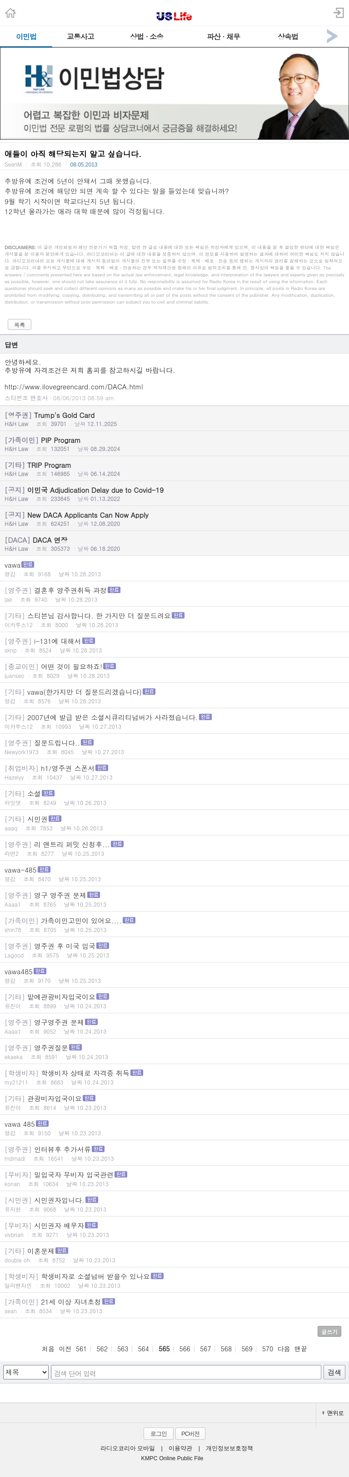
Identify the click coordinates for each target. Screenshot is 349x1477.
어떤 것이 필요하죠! (174, 670)
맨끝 (300, 1348)
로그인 (158, 1433)
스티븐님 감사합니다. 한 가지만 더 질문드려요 (174, 619)
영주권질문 (174, 1051)
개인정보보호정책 (229, 1448)
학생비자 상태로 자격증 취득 (174, 1077)
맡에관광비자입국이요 (174, 1001)
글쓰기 (329, 1331)
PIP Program (174, 443)
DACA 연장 (174, 543)
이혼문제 (174, 1255)
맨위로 (333, 1412)
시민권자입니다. (174, 1204)
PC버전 (190, 1433)
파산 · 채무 (223, 36)
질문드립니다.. (174, 747)
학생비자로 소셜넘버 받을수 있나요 (174, 1280)
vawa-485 (174, 874)
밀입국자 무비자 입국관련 (174, 1178)
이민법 (26, 36)
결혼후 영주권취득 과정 (174, 594)
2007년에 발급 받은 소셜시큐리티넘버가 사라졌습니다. (174, 721)
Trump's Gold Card (174, 418)
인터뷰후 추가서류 (174, 1153)
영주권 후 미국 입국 (174, 950)
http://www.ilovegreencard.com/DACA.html (74, 386)
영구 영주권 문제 (174, 899)
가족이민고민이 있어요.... (174, 924)
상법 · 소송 (146, 36)
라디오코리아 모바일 (127, 1448)
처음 (48, 1348)
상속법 (288, 36)
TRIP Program (174, 468)
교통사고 (80, 36)
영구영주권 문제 (174, 1026)
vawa (174, 569)
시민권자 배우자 (174, 1229)
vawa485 (174, 975)
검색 (334, 1372)
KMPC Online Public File (172, 1458)
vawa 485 (174, 1128)
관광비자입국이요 (174, 1102)
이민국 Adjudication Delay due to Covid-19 (174, 493)
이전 (65, 1348)
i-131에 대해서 (174, 645)
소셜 (174, 797)
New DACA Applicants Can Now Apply (174, 518)
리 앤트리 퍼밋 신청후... (174, 848)
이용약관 (180, 1448)
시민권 (174, 823)
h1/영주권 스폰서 (174, 772)
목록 (19, 325)
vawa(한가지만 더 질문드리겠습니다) (174, 696)
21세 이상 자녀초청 (174, 1306)
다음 (284, 1348)
